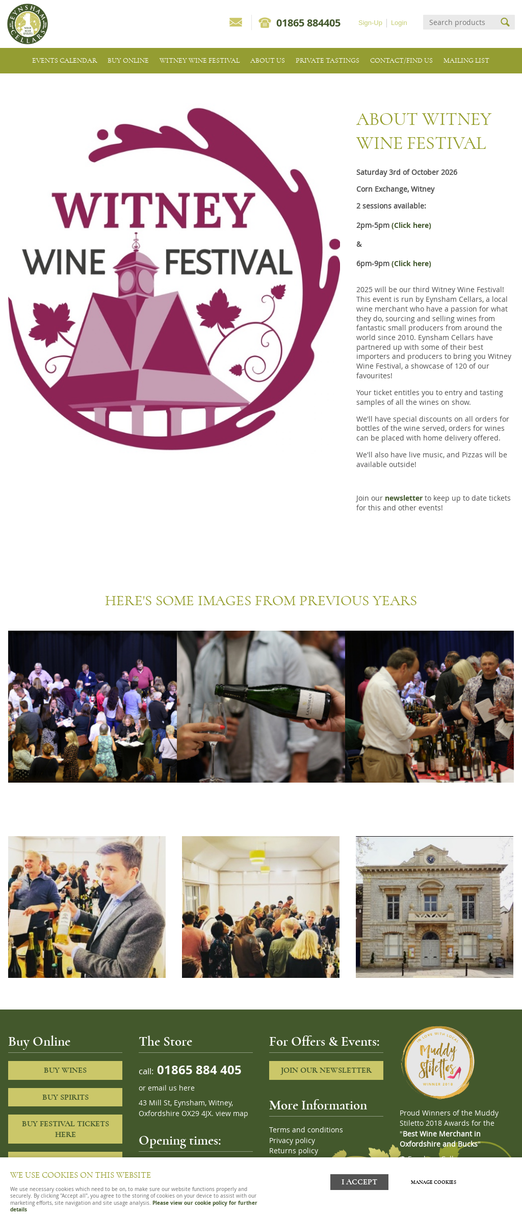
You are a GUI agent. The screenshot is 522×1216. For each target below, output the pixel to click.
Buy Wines (65, 1070)
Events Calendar (64, 60)
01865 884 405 (198, 1069)
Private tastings (327, 60)
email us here (171, 1088)
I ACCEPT (359, 1181)
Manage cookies (434, 1181)
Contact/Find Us (401, 60)
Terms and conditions (306, 1129)
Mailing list (466, 60)
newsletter (404, 498)
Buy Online (128, 60)
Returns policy (293, 1150)
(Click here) (411, 225)
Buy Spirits (65, 1097)
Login (399, 23)
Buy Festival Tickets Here (65, 1129)
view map (232, 1113)
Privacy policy (292, 1140)
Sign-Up (370, 23)
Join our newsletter (326, 1070)
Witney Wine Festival (200, 60)
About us (267, 60)
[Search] (459, 22)
